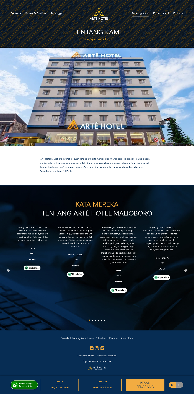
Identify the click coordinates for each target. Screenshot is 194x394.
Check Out (102, 384)
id (172, 385)
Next (185, 270)
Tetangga (56, 13)
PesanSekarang (145, 385)
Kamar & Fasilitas (35, 13)
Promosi (178, 13)
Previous (8, 270)
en (179, 385)
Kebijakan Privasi (85, 355)
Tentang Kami (140, 13)
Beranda (16, 13)
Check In (59, 384)
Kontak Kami (161, 13)
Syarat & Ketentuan (107, 355)
